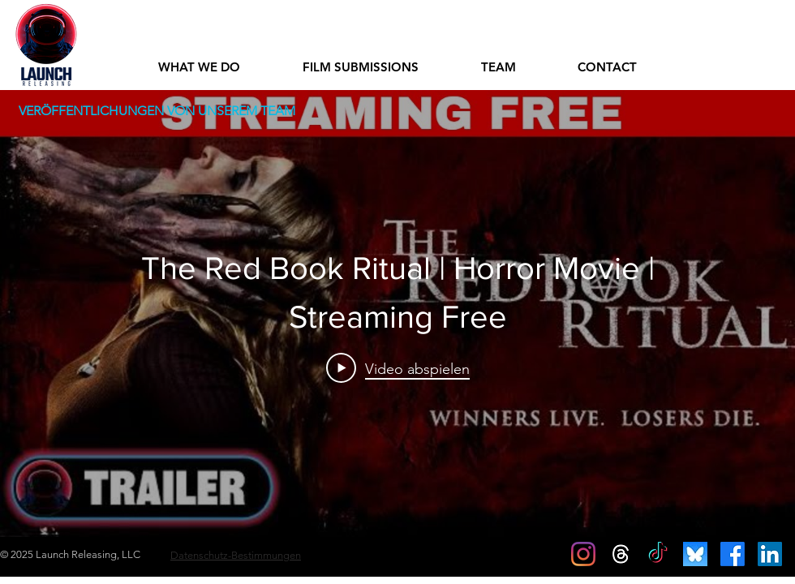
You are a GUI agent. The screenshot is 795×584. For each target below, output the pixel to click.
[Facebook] (732, 554)
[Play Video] (398, 368)
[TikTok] (658, 554)
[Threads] (620, 554)
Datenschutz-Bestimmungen (235, 555)
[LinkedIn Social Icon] (770, 554)
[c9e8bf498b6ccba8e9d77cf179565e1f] (695, 554)
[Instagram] (583, 554)
